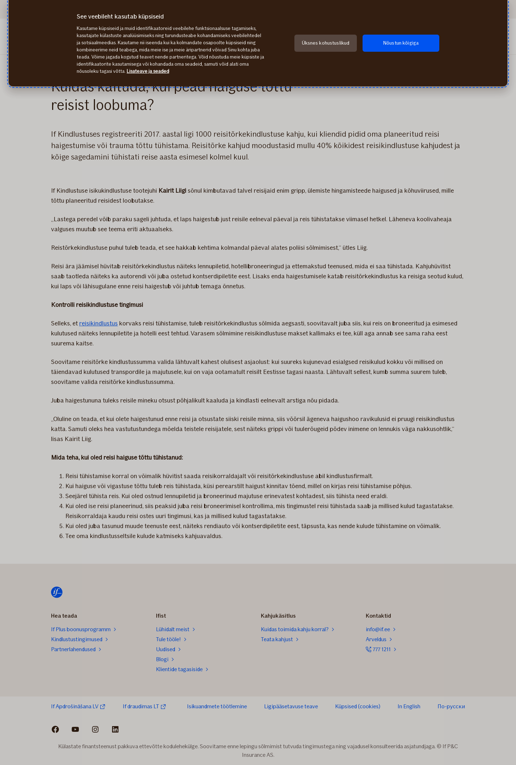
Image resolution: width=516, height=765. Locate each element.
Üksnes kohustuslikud (326, 43)
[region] (258, 43)
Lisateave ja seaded (148, 71)
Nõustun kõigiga (401, 43)
